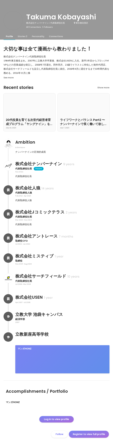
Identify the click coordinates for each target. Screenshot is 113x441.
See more (9, 77)
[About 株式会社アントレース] (8, 238)
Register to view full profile (89, 434)
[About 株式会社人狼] (8, 190)
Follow (59, 434)
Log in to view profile (56, 419)
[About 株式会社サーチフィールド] (8, 278)
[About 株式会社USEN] (8, 299)
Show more (103, 87)
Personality (38, 36)
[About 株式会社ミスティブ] (8, 258)
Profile (9, 36)
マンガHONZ (24, 348)
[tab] (9, 36)
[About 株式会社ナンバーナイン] (8, 166)
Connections (56, 36)
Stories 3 (22, 36)
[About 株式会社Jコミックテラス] (8, 214)
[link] (62, 359)
